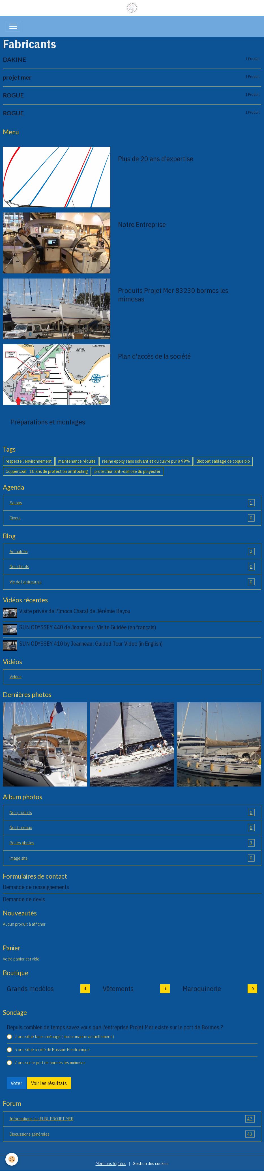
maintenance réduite (77, 461)
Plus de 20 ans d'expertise (155, 158)
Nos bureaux (132, 826)
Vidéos (16, 675)
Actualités (132, 551)
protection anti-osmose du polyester (127, 471)
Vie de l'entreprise (132, 582)
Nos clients (132, 566)
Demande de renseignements (36, 886)
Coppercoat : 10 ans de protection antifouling (47, 471)
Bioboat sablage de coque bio (223, 461)
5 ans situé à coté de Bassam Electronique (52, 1048)
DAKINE (14, 59)
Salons (132, 503)
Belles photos (132, 841)
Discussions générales (132, 1133)
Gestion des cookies (151, 1162)
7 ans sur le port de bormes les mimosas (49, 1061)
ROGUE (13, 95)
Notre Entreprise (142, 224)
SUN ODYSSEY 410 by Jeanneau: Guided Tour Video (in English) (91, 643)
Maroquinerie (202, 987)
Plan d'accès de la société (154, 356)
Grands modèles (30, 987)
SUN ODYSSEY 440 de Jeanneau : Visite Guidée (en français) (88, 626)
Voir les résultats (49, 1082)
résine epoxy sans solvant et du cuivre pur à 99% (146, 461)
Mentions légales (111, 1162)
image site (132, 857)
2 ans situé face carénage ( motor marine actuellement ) (64, 1035)
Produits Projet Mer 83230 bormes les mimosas (173, 294)
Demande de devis (24, 898)
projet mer (17, 77)
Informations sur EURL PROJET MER (132, 1118)
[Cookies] (12, 1159)
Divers (132, 518)
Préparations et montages (47, 422)
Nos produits (132, 811)
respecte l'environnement (29, 461)
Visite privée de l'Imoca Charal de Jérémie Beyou (75, 611)
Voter (16, 1082)
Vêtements (118, 987)
